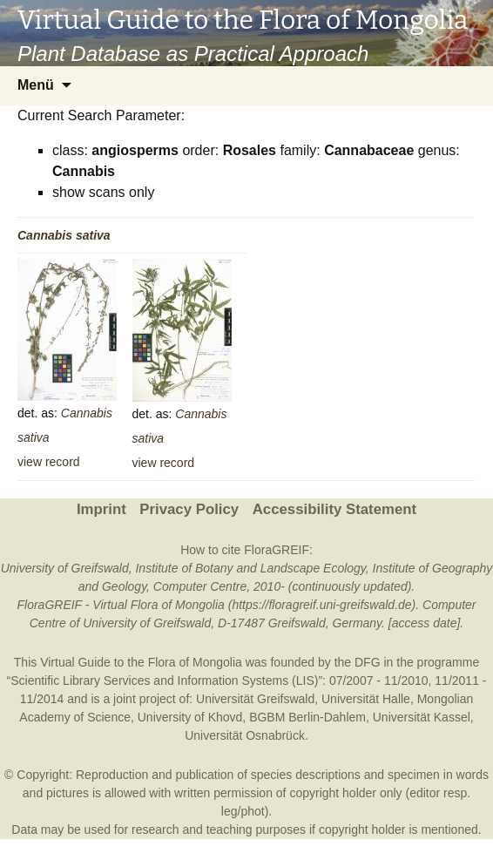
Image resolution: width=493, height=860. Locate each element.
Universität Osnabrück (245, 735)
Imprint (101, 509)
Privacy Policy (189, 509)
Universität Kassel (421, 717)
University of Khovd (190, 717)
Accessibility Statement (334, 509)
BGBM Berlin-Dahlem (307, 717)
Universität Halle (365, 699)
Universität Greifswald (255, 699)
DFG (368, 662)
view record (48, 462)
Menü (35, 85)
